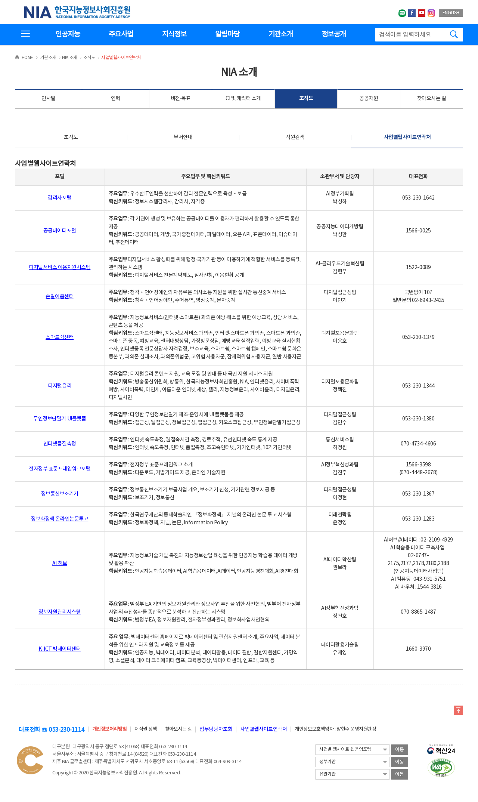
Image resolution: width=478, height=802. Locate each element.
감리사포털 (59, 198)
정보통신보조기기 (59, 494)
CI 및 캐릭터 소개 (243, 99)
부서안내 (183, 137)
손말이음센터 (60, 297)
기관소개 (281, 34)
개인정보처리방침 (109, 729)
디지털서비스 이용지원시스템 (59, 268)
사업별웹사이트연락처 (407, 137)
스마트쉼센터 (60, 337)
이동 (399, 750)
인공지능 (67, 34)
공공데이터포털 (59, 231)
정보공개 (334, 34)
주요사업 (121, 34)
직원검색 (295, 137)
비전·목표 (181, 99)
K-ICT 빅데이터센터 (59, 649)
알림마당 (227, 34)
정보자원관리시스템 (59, 612)
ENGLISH (451, 12)
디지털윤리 (59, 386)
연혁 (115, 99)
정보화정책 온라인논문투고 (59, 519)
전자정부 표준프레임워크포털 (59, 469)
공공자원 (368, 99)
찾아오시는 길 (431, 99)
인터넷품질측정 (59, 444)
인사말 (48, 99)
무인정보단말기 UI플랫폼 (59, 419)
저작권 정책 (145, 729)
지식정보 (174, 34)
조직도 (306, 99)
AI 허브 (59, 564)
